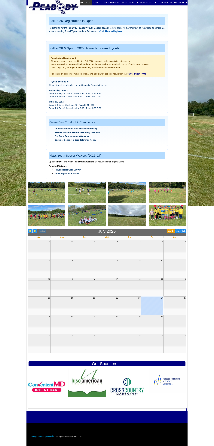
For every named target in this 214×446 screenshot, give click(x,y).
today (42, 231)
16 (139, 279)
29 (72, 242)
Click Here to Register (110, 31)
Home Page (84, 3)
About (97, 3)
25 (185, 298)
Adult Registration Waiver (67, 173)
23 (139, 298)
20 (72, 298)
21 (94, 298)
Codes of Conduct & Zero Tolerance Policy (75, 140)
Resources (146, 3)
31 (162, 316)
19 (49, 298)
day (178, 231)
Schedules (128, 3)
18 (185, 279)
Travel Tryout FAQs (136, 74)
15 (117, 279)
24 (162, 298)
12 (49, 279)
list (183, 231)
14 (94, 279)
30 (94, 242)
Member (179, 3)
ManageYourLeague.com (42, 437)
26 (49, 316)
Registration (111, 3)
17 (162, 279)
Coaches (164, 3)
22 (117, 298)
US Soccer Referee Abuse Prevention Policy (76, 128)
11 (185, 260)
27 (72, 316)
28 (49, 242)
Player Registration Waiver (68, 170)
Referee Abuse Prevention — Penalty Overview (77, 132)
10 (162, 260)
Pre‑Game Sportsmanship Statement (72, 136)
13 (72, 279)
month (171, 231)
